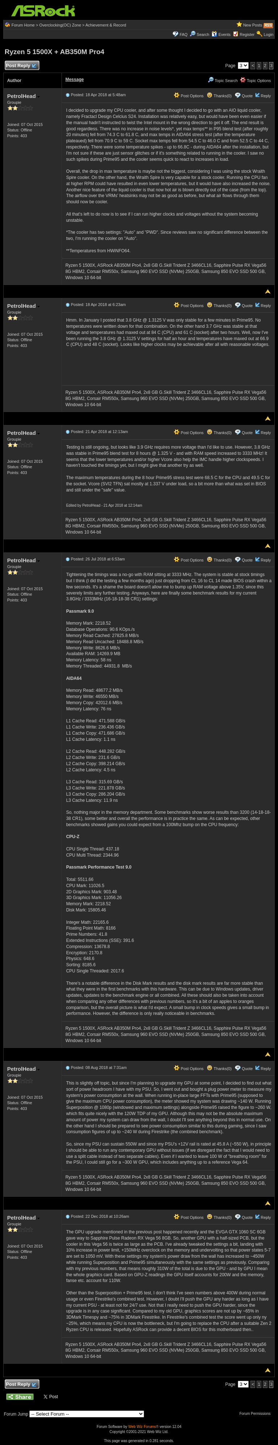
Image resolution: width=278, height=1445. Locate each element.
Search (203, 34)
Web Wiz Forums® (143, 1427)
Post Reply (21, 66)
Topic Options (255, 80)
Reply (266, 96)
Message (75, 79)
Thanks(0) (219, 96)
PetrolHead (23, 96)
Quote (247, 96)
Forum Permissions (256, 1414)
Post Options (188, 96)
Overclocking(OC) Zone (60, 25)
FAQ (184, 34)
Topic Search (222, 80)
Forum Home (23, 25)
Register (247, 34)
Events (221, 34)
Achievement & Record (105, 25)
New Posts (252, 25)
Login (268, 34)
